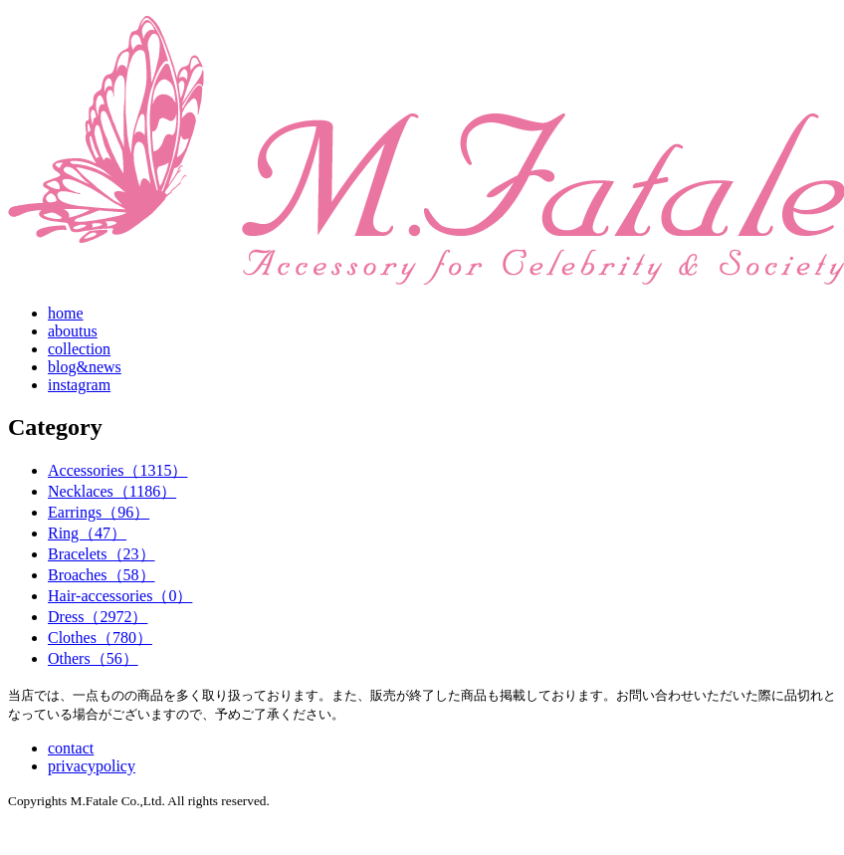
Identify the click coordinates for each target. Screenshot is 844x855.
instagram (79, 384)
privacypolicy (91, 765)
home (66, 313)
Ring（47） (87, 533)
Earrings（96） (98, 512)
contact (71, 748)
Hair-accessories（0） (120, 595)
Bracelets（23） (101, 553)
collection (79, 348)
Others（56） (93, 658)
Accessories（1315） (117, 470)
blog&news (84, 366)
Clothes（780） (100, 637)
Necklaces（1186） (112, 491)
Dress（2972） (97, 616)
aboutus (73, 330)
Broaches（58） (101, 574)
